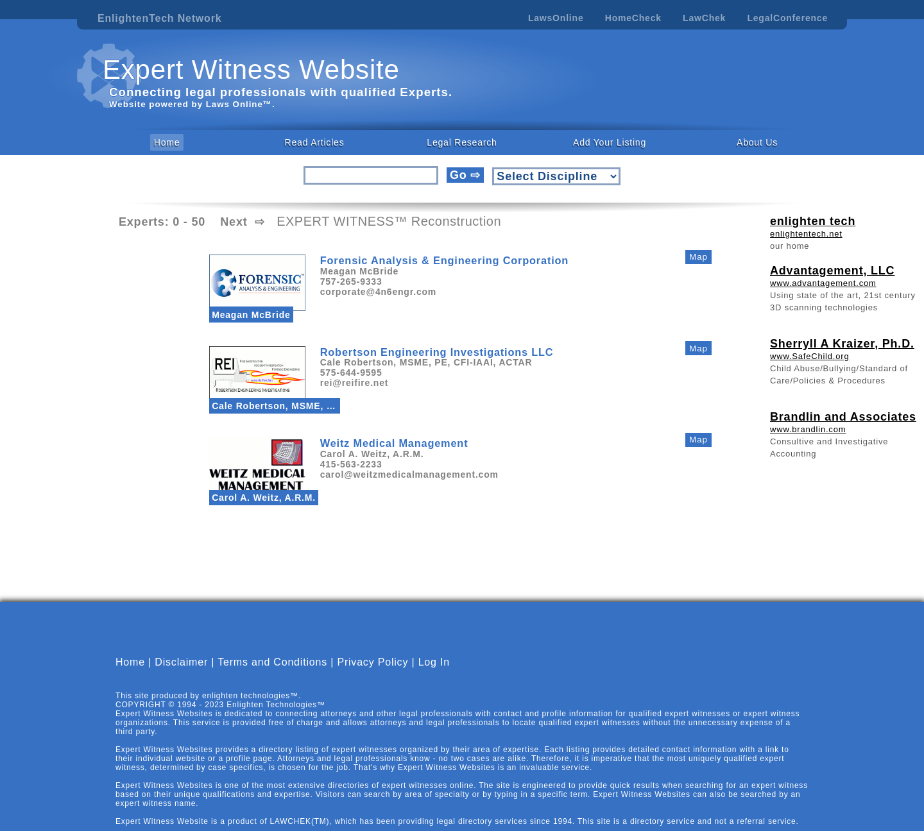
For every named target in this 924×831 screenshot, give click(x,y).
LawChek (704, 18)
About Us (757, 142)
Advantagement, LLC (832, 270)
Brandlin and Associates (843, 416)
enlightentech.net (806, 234)
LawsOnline (556, 18)
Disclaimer (181, 672)
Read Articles (315, 142)
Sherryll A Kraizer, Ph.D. (842, 343)
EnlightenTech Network (159, 18)
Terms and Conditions (272, 672)
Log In (434, 672)
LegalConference (787, 18)
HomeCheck (633, 18)
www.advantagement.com (823, 283)
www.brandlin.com (808, 429)
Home (167, 142)
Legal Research (462, 142)
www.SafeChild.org (809, 356)
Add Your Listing (609, 142)
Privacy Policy (372, 672)
